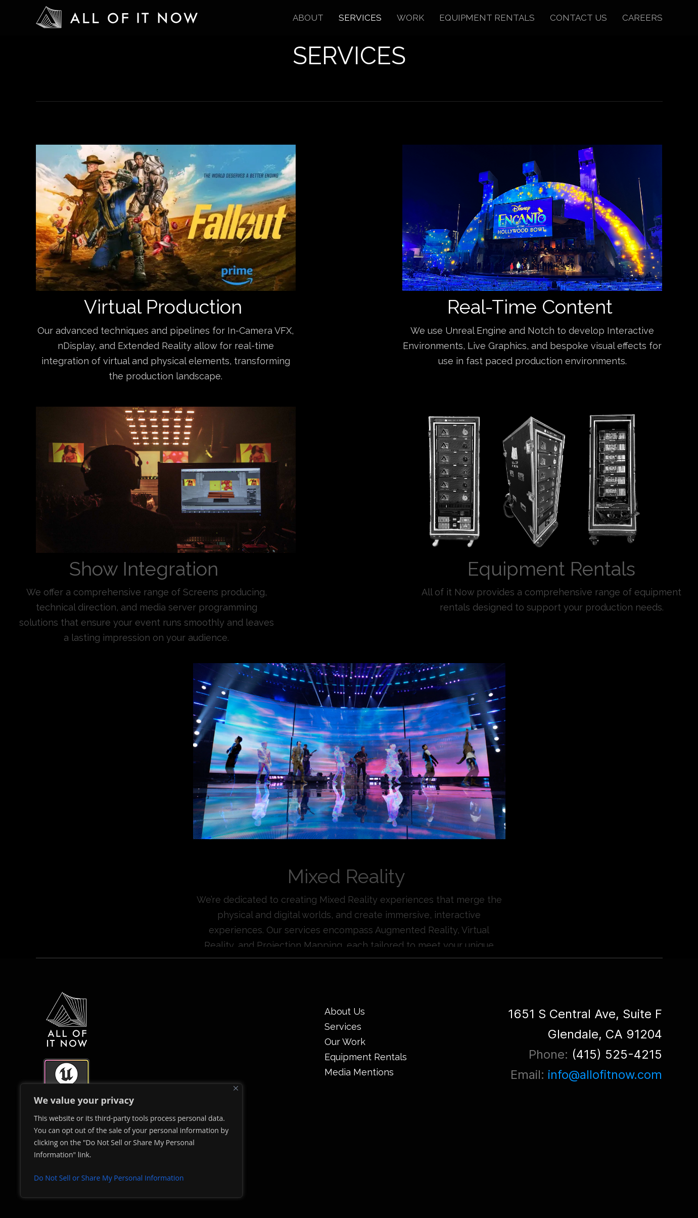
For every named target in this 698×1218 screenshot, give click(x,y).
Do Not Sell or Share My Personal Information (109, 1178)
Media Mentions (359, 1072)
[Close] (236, 1088)
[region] (131, 1140)
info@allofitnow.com (605, 1074)
